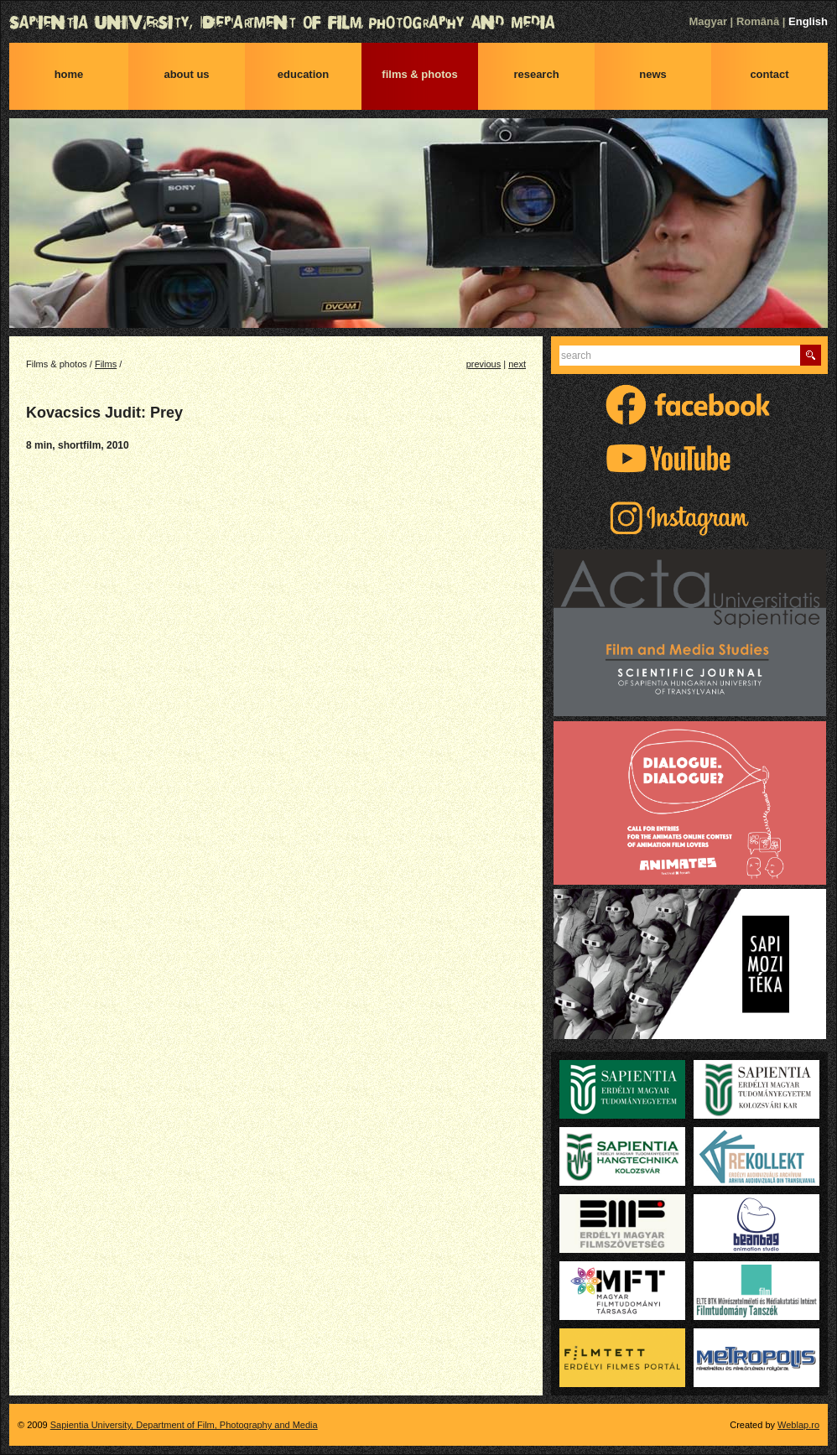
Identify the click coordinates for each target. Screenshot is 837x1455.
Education (303, 74)
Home (69, 74)
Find (810, 355)
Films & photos (419, 74)
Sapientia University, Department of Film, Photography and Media (418, 22)
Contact (769, 74)
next (517, 364)
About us (186, 74)
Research (536, 74)
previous (484, 364)
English (808, 21)
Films (106, 364)
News (653, 74)
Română (757, 21)
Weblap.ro (798, 1425)
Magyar (708, 21)
